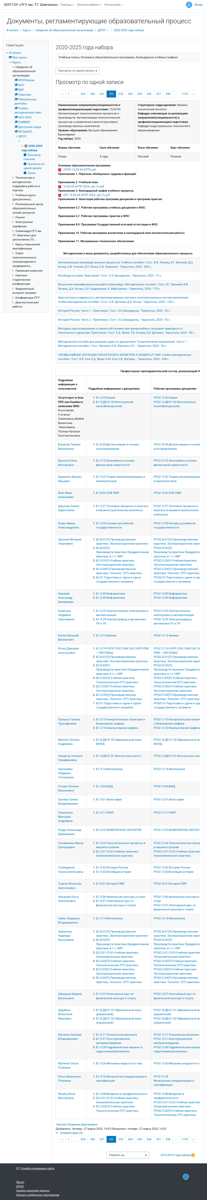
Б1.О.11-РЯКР (105, 812)
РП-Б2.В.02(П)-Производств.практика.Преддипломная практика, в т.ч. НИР (180, 552)
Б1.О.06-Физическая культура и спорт (120, 896)
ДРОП (102, 30)
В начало (13, 30)
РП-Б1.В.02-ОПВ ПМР (167, 493)
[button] (128, 1133)
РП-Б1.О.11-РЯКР (165, 812)
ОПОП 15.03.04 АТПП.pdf (79, 169)
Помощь (66, 4)
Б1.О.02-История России (112, 867)
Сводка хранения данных (33, 1190)
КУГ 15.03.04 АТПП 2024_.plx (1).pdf (86, 195)
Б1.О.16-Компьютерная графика (117, 728)
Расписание (112, 4)
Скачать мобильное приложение (37, 1195)
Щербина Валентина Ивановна (65, 1014)
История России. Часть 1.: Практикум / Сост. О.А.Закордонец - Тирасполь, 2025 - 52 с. (114, 310)
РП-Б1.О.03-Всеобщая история (173, 872)
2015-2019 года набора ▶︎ (178, 1155)
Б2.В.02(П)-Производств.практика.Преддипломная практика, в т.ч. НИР (122, 552)
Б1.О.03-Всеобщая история (113, 872)
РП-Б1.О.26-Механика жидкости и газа (179, 1063)
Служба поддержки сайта (35, 1168)
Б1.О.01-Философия (109, 799)
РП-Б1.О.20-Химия (165, 397)
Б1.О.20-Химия (105, 397)
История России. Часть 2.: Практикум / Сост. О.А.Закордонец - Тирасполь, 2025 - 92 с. (114, 319)
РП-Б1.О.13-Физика (166, 635)
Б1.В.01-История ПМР (110, 883)
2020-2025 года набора (129, 30)
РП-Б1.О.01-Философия (169, 799)
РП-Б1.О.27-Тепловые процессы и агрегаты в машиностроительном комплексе (176, 510)
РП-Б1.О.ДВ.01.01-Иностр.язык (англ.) (178, 756)
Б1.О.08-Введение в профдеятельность (121, 1094)
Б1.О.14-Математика (109, 769)
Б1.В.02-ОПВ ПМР (107, 493)
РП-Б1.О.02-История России (172, 867)
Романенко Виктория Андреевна (65, 817)
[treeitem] (25, 180)
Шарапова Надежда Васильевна (66, 936)
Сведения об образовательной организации (64, 30)
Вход (198, 4)
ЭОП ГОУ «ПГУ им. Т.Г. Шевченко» (31, 5)
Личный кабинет (88, 4)
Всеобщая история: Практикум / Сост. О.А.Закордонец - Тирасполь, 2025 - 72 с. (110, 275)
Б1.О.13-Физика (106, 635)
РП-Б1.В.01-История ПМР (170, 883)
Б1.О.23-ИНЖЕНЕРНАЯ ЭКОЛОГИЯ (118, 830)
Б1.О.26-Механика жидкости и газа (119, 1063)
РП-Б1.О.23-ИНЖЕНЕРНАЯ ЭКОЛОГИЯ (178, 830)
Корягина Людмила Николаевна (66, 615)
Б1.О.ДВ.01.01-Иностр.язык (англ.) (118, 756)
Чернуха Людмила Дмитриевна (76, 1124)
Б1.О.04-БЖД (104, 786)
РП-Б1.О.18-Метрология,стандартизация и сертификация (174, 1081)
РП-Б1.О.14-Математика (169, 769)
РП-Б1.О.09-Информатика (170, 593)
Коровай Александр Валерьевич (66, 598)
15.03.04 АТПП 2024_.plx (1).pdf (83, 186)
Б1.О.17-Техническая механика (116, 1034)
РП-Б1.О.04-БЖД (164, 786)
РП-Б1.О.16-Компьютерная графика (177, 728)
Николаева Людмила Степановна (66, 773)
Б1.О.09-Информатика (110, 593)
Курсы (27, 30)
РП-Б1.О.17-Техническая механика (176, 1034)
